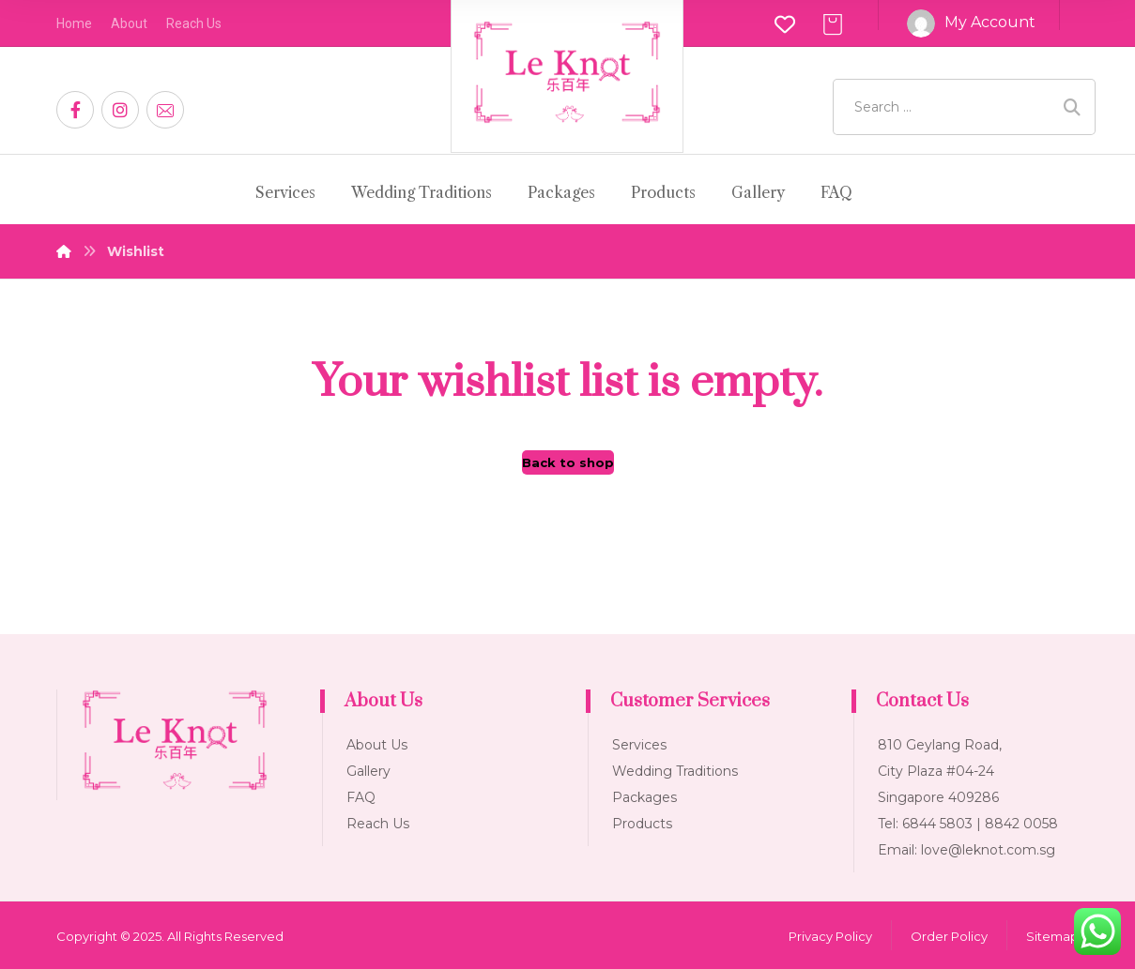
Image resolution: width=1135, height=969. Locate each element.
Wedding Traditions (675, 771)
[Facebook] (75, 110)
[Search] (1072, 107)
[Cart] (832, 23)
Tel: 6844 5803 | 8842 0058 (968, 823)
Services (639, 744)
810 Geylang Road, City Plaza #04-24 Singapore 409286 (940, 771)
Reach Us (377, 823)
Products (642, 823)
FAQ (361, 797)
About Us (376, 744)
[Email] (165, 110)
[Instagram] (120, 110)
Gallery (368, 771)
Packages (644, 797)
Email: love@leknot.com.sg (966, 849)
